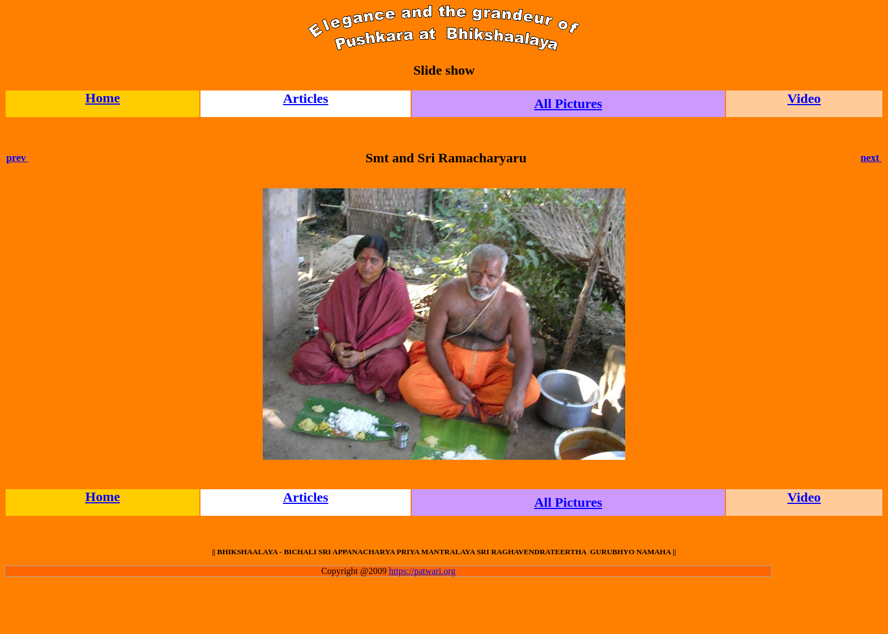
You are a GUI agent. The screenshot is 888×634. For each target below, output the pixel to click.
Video (804, 98)
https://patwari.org (422, 571)
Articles (305, 98)
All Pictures (568, 103)
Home (102, 97)
